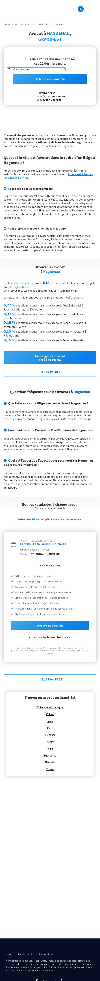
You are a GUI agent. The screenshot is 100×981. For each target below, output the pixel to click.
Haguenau (59, 24)
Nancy (50, 741)
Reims (50, 748)
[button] (90, 9)
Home (7, 24)
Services (18, 24)
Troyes (50, 769)
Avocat (31, 24)
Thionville (50, 762)
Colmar (50, 714)
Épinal (50, 721)
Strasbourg (50, 755)
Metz (50, 728)
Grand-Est (44, 24)
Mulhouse (50, 735)
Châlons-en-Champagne (50, 707)
